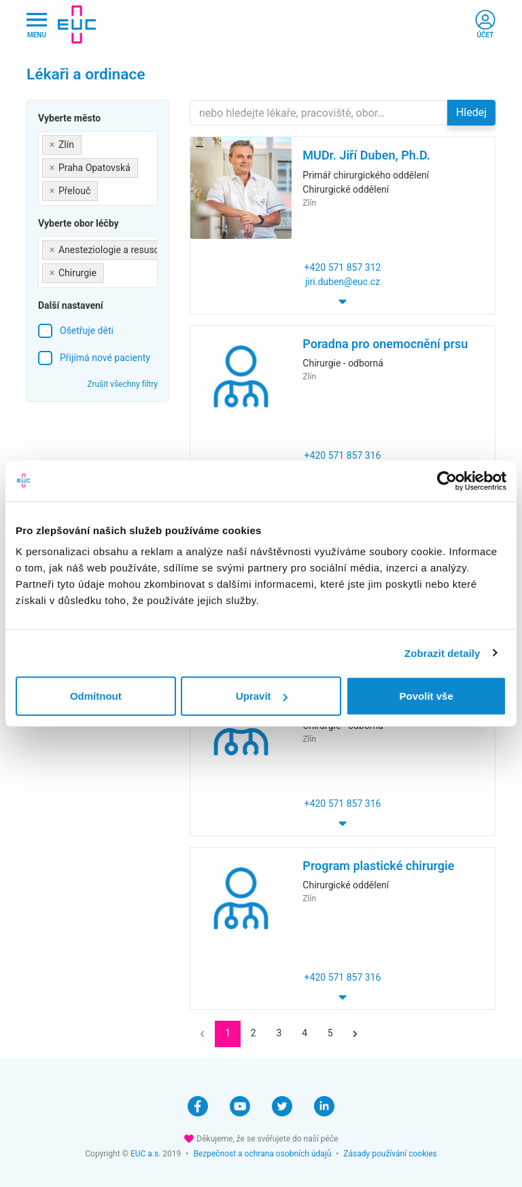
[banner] (77, 24)
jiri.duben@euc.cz (342, 281)
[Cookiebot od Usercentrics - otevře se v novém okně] (446, 480)
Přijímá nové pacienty (105, 357)
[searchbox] (105, 188)
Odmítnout (96, 696)
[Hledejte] (319, 113)
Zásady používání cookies (389, 1153)
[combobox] (98, 168)
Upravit (262, 696)
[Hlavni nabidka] (37, 25)
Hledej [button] (471, 112)
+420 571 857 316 (342, 455)
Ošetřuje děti (87, 330)
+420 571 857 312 (342, 267)
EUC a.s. (145, 1153)
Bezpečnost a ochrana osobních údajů (262, 1153)
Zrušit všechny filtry (122, 384)
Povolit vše (426, 696)
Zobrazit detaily (442, 652)
